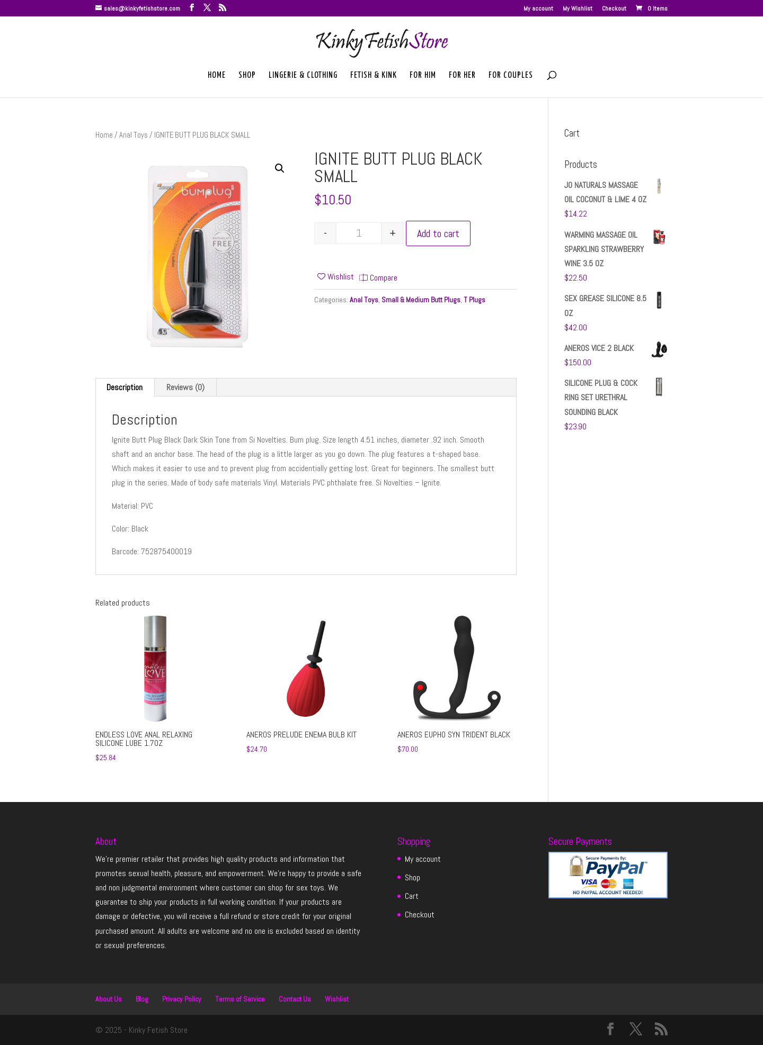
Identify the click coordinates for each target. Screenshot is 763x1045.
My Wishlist (577, 9)
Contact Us (295, 999)
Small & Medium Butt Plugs (421, 299)
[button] (279, 168)
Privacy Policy (181, 999)
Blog (142, 999)
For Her (462, 75)
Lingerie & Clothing (303, 75)
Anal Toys (133, 135)
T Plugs (474, 299)
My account (538, 9)
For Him (423, 75)
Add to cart (438, 233)
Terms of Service (240, 999)
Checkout (614, 9)
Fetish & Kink (373, 75)
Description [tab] (125, 387)
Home (217, 75)
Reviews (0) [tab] (185, 387)
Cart (412, 896)
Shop (247, 75)
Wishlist (337, 999)
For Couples (511, 75)
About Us (108, 999)
